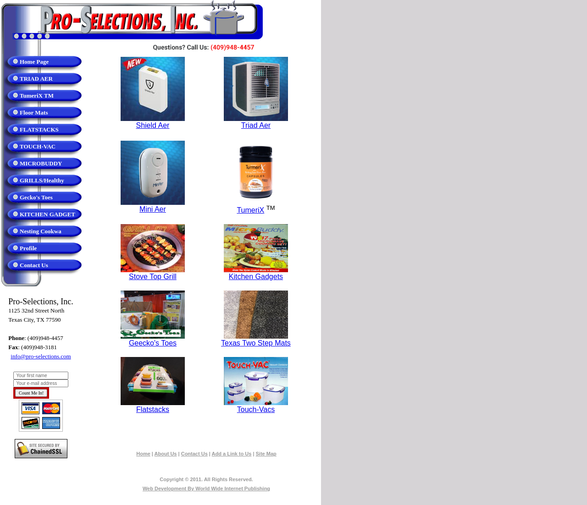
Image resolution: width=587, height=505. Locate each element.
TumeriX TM (37, 95)
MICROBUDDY (41, 163)
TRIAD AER (36, 78)
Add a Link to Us (232, 453)
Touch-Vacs (256, 409)
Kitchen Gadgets (256, 276)
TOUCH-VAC (37, 146)
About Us (166, 453)
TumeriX (250, 210)
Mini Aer (152, 209)
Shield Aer (152, 125)
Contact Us (34, 265)
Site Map (266, 453)
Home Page (34, 61)
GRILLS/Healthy (42, 180)
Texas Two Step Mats (256, 343)
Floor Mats (34, 112)
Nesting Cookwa (40, 231)
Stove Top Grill (153, 276)
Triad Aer (256, 125)
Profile (28, 248)
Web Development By (206, 488)
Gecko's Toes (36, 197)
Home (143, 453)
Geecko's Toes (153, 343)
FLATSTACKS (39, 129)
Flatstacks (152, 409)
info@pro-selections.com (41, 356)
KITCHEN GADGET (47, 214)
